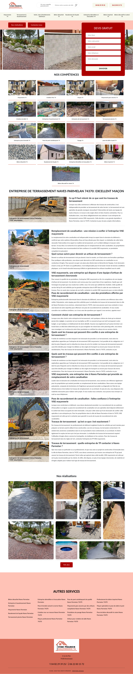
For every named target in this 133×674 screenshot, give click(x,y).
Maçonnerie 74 (7, 15)
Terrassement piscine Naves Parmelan (20, 617)
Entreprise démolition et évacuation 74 (91, 15)
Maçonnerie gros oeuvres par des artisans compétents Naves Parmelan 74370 (81, 607)
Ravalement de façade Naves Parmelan (20, 613)
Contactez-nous (36, 25)
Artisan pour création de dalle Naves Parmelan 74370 (79, 620)
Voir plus (66, 565)
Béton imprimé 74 (108, 15)
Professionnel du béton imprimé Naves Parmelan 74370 (109, 601)
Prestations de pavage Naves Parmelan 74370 (79, 614)
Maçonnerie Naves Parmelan (17, 610)
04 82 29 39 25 (100, 5)
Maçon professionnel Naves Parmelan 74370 (50, 620)
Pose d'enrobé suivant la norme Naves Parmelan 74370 (50, 607)
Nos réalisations (17, 25)
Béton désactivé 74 (59, 15)
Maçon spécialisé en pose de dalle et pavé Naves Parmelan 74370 (110, 607)
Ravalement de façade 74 (72, 15)
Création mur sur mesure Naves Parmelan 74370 (51, 614)
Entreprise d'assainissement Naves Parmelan (19, 604)
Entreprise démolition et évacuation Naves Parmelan (51, 601)
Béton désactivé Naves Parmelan (18, 599)
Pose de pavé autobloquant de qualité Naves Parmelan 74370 (79, 601)
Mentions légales (78, 671)
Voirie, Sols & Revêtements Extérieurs (42, 15)
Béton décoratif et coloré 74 (122, 15)
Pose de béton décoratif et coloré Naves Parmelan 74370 (110, 614)
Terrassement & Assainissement (21, 15)
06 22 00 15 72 (117, 5)
